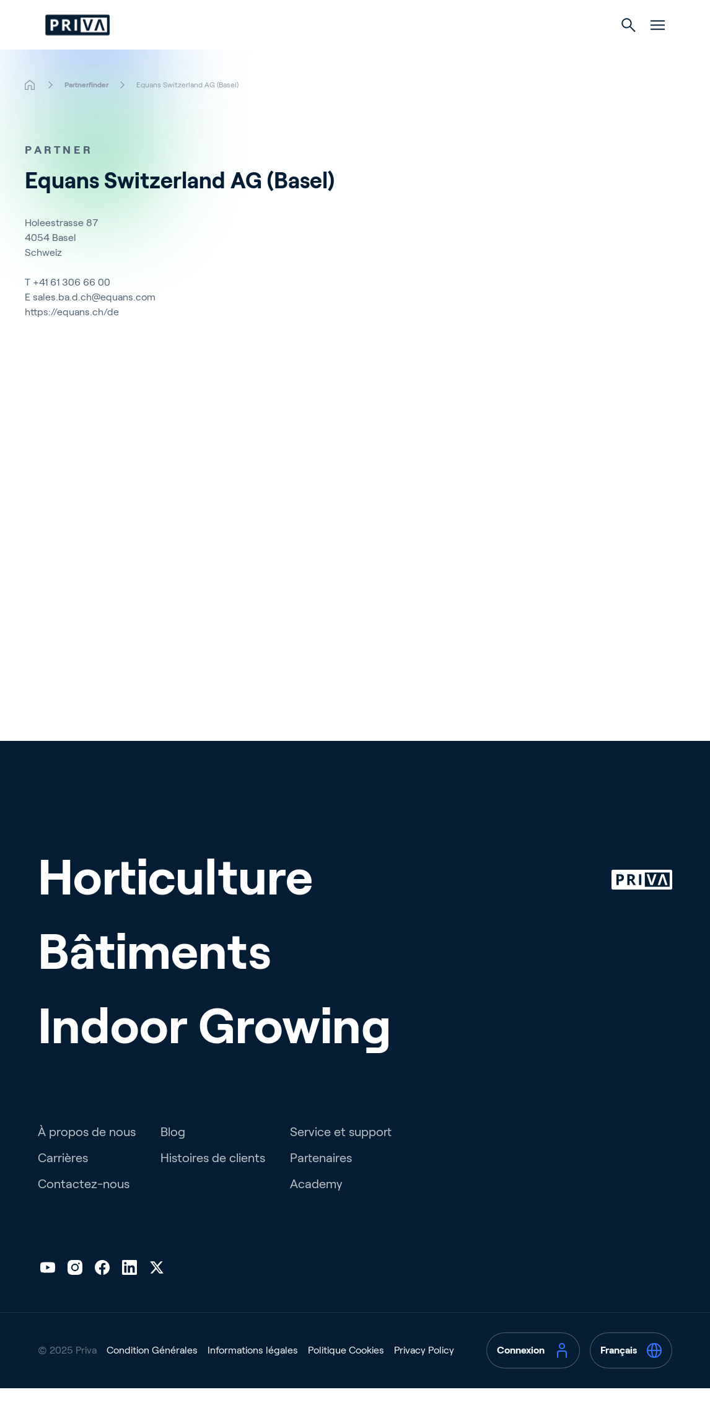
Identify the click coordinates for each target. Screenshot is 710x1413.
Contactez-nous (83, 1208)
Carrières (63, 1182)
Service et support (341, 1156)
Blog (172, 1156)
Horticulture (247, 50)
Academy (316, 1208)
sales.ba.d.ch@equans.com (94, 322)
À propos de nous (87, 1156)
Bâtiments (347, 50)
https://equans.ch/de (72, 336)
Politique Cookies (346, 1375)
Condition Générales (152, 1375)
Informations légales (253, 1375)
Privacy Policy (424, 1375)
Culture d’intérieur (461, 50)
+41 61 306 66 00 (71, 307)
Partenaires (321, 1182)
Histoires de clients (212, 1182)
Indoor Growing (215, 1050)
